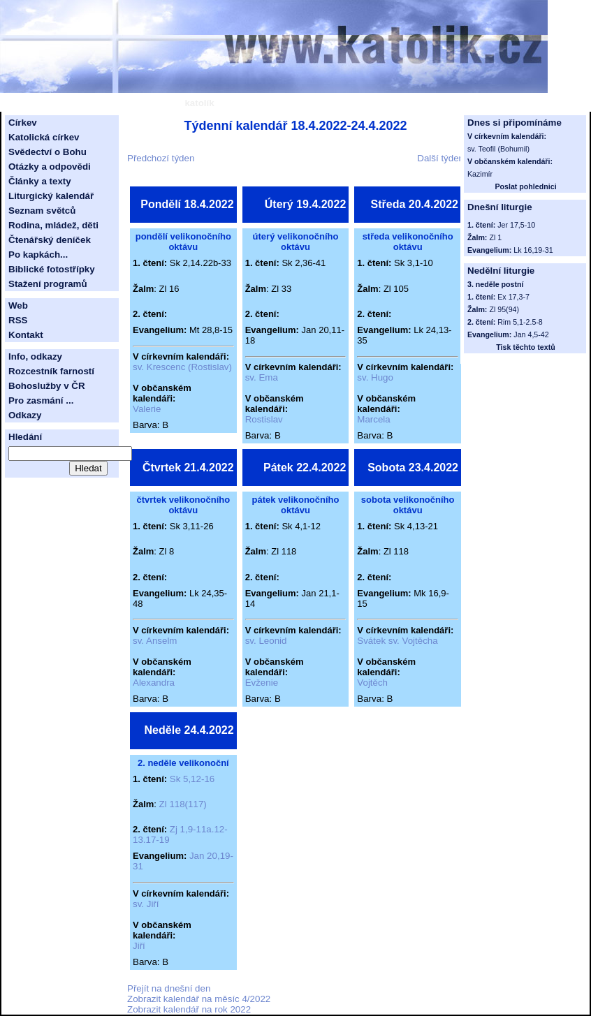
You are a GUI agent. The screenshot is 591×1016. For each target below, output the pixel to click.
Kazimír (479, 174)
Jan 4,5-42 (530, 334)
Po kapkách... (38, 254)
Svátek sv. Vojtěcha (397, 640)
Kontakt (25, 335)
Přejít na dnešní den (168, 988)
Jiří (139, 946)
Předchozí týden (160, 158)
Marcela (373, 419)
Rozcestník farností (51, 371)
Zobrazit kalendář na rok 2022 (189, 1009)
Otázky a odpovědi (49, 166)
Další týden (440, 158)
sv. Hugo (375, 377)
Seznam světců (41, 210)
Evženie (261, 682)
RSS (17, 320)
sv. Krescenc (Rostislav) (182, 367)
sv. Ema (261, 377)
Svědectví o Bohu (47, 152)
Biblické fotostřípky (51, 269)
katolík (199, 103)
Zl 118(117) (183, 804)
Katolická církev (44, 137)
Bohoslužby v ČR (46, 386)
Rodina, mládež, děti (53, 225)
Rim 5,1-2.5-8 (520, 322)
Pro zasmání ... (40, 400)
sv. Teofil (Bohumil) (498, 149)
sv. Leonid (266, 640)
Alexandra (154, 682)
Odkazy (24, 415)
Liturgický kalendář (51, 196)
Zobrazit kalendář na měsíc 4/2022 (198, 999)
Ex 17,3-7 (513, 297)
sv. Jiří (146, 904)
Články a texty (39, 181)
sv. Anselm (155, 640)
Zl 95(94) (504, 309)
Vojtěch (372, 682)
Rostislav (264, 419)
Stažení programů (47, 284)
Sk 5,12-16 (192, 779)
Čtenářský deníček (49, 240)
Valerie (147, 409)
